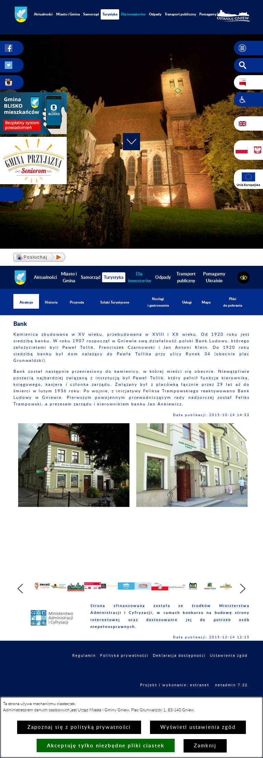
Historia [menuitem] (51, 302)
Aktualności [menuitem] (43, 14)
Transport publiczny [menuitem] (180, 14)
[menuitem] (133, 14)
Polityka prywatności (124, 671)
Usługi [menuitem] (187, 302)
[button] (248, 48)
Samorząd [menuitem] (91, 14)
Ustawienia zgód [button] (229, 671)
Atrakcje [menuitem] (26, 302)
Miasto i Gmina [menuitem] (68, 14)
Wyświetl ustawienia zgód (198, 727)
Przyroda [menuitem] (77, 302)
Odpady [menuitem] (155, 14)
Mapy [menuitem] (206, 302)
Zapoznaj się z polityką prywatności (79, 727)
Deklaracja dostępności (179, 671)
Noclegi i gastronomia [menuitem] (158, 302)
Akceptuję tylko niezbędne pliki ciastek (105, 745)
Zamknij (205, 745)
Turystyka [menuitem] (109, 14)
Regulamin (84, 671)
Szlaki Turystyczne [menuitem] (114, 302)
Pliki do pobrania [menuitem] (232, 302)
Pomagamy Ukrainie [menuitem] (214, 14)
